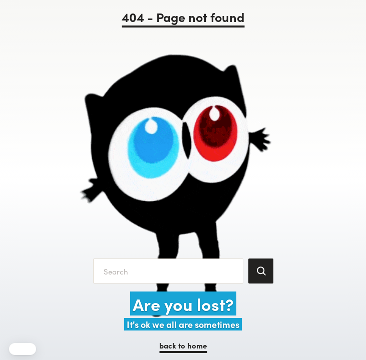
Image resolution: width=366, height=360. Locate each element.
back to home (183, 345)
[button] (22, 349)
